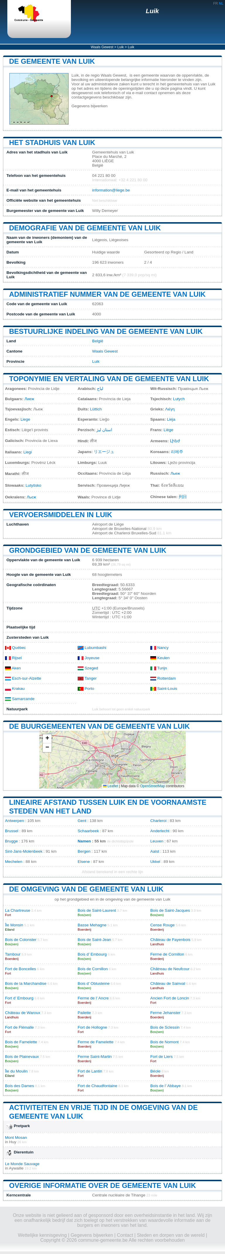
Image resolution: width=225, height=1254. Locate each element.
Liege (25, 419)
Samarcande (20, 699)
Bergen (84, 851)
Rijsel (13, 658)
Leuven (156, 841)
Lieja (171, 419)
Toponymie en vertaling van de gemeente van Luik (109, 379)
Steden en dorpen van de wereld (170, 1235)
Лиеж (29, 399)
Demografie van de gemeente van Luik (85, 228)
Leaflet (110, 786)
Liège (168, 430)
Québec (15, 647)
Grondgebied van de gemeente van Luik (87, 550)
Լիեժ (175, 441)
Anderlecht (159, 831)
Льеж (175, 473)
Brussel (11, 831)
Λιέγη (170, 409)
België (97, 341)
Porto (86, 688)
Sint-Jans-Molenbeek (23, 851)
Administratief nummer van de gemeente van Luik (107, 294)
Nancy (159, 647)
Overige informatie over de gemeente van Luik (102, 1185)
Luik (152, 11)
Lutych (179, 399)
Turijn (158, 668)
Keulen (160, 658)
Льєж (31, 497)
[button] (47, 738)
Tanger (87, 678)
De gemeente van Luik (52, 61)
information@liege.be (111, 190)
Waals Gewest (102, 47)
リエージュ (104, 452)
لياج (100, 388)
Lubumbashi (92, 647)
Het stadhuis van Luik (52, 142)
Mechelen (13, 861)
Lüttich (96, 409)
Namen (84, 841)
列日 (183, 497)
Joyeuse (88, 658)
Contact (125, 1235)
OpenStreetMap (152, 786)
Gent (82, 820)
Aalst (154, 851)
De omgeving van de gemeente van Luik (86, 889)
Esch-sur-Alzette (23, 678)
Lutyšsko (33, 485)
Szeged (88, 668)
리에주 (177, 452)
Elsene (84, 861)
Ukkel (155, 861)
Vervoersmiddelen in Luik (60, 515)
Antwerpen (14, 820)
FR (215, 3)
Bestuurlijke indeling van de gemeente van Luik (106, 331)
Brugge (11, 841)
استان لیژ (104, 430)
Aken (13, 668)
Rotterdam (163, 678)
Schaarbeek (88, 831)
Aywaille (16, 1168)
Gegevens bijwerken (89, 106)
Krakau (15, 688)
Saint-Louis (163, 688)
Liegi (27, 452)
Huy (12, 1142)
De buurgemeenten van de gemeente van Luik (99, 726)
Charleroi (158, 820)
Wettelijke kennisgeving (42, 1235)
